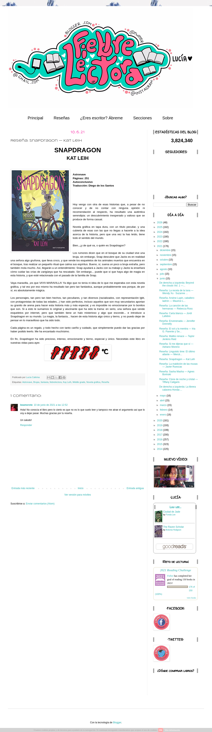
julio (162, 273)
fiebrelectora (56, 382)
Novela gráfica (93, 382)
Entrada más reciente (23, 488)
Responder (26, 425)
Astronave (27, 382)
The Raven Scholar (173, 526)
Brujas (36, 382)
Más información (172, 730)
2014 (160, 449)
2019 (160, 425)
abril (162, 400)
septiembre (166, 264)
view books (191, 598)
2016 (160, 439)
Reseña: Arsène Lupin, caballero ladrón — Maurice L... (176, 299)
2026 (160, 222)
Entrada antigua (135, 488)
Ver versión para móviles (77, 494)
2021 (160, 246)
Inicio (80, 488)
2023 (160, 236)
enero (163, 414)
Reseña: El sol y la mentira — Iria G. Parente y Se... (177, 330)
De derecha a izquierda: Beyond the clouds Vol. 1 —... (176, 284)
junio (163, 278)
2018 (160, 430)
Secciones (142, 118)
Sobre (167, 118)
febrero (164, 409)
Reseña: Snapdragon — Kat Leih (177, 359)
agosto (164, 269)
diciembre (165, 250)
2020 (160, 420)
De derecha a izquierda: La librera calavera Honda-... (177, 388)
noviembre (166, 255)
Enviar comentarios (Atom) (40, 503)
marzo (163, 405)
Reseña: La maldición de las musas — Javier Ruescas (178, 365)
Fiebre (170, 575)
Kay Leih (67, 382)
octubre (164, 259)
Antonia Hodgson (173, 530)
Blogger (117, 722)
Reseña (105, 382)
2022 (160, 241)
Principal (35, 118)
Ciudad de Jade (171, 511)
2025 (160, 227)
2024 (160, 232)
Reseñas (62, 118)
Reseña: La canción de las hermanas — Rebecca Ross (176, 307)
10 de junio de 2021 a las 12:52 (50, 405)
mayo (163, 395)
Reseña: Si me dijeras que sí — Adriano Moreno (176, 345)
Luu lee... (175, 507)
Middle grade (79, 382)
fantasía (44, 382)
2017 (160, 434)
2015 (160, 444)
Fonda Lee (170, 515)
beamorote (26, 405)
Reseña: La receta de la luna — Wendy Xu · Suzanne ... (176, 292)
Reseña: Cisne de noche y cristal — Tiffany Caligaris (178, 380)
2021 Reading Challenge (175, 570)
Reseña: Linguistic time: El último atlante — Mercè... (177, 353)
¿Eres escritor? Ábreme (101, 118)
